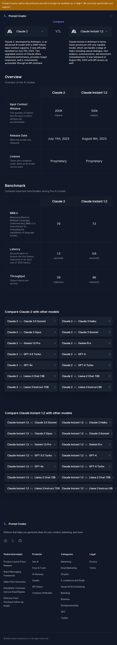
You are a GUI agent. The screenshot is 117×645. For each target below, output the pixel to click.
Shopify (65, 574)
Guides (35, 580)
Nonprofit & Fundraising (73, 586)
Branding (65, 593)
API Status (37, 586)
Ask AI (35, 561)
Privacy (93, 561)
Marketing (66, 561)
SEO (63, 611)
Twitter (64, 618)
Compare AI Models (42, 593)
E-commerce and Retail (72, 580)
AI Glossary (38, 574)
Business (65, 599)
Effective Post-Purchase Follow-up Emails (14, 602)
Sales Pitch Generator (15, 581)
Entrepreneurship (69, 605)
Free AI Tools (39, 568)
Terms (93, 568)
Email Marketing (69, 568)
